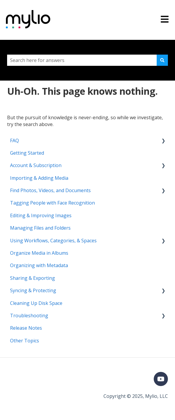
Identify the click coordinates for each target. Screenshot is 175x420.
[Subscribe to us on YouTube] (161, 379)
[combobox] (82, 60)
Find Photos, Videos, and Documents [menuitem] (50, 190)
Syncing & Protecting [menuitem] (33, 290)
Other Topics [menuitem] (24, 340)
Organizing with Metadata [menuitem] (39, 265)
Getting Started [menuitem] (27, 153)
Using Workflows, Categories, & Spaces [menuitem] (53, 240)
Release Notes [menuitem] (26, 328)
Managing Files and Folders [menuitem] (40, 228)
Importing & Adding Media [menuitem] (39, 178)
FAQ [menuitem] (14, 140)
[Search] (162, 60)
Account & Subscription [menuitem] (35, 165)
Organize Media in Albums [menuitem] (39, 253)
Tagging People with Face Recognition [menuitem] (52, 203)
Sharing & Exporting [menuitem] (32, 278)
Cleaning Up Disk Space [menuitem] (36, 303)
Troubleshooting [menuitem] (29, 315)
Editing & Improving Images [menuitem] (41, 215)
